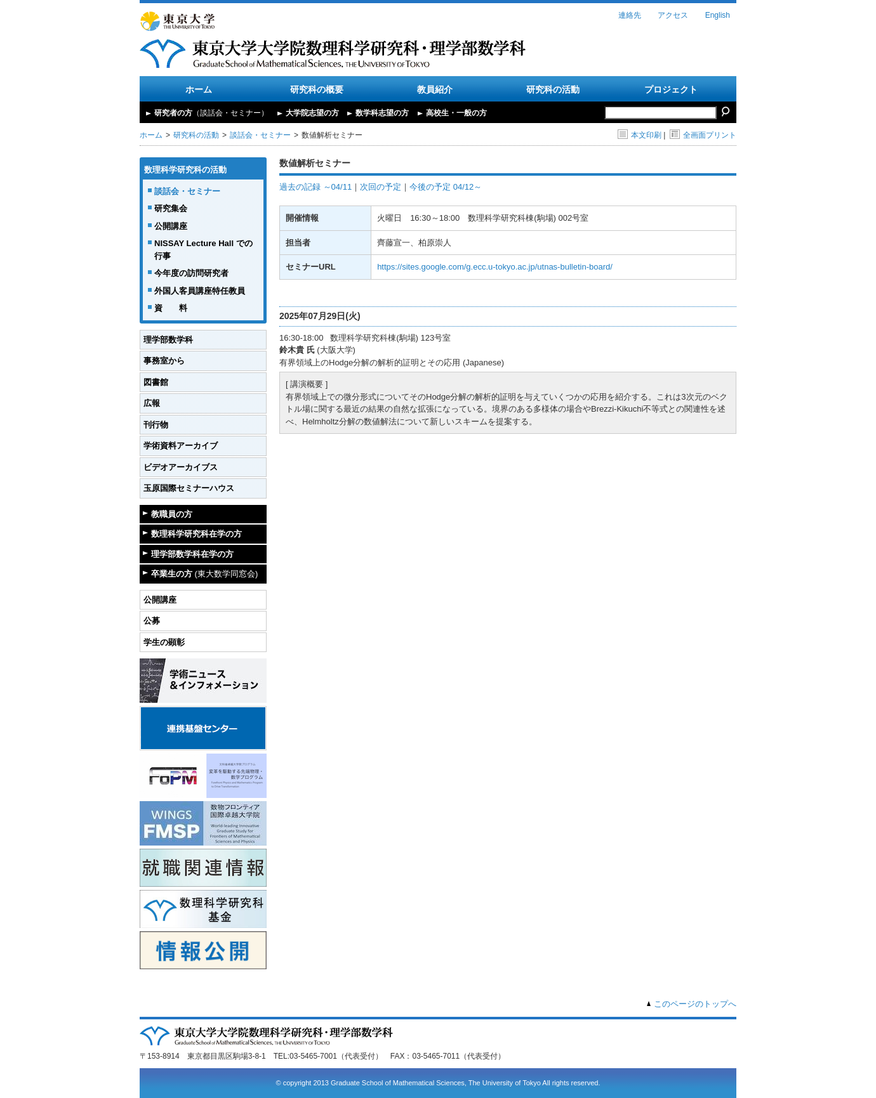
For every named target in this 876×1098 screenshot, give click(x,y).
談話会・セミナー (260, 135)
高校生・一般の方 (456, 112)
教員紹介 (435, 89)
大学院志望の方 (312, 112)
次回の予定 (380, 187)
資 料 (170, 308)
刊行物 (155, 424)
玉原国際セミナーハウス (188, 488)
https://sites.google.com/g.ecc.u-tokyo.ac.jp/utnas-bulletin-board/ (495, 266)
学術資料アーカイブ (180, 445)
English (717, 15)
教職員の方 (171, 514)
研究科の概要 (316, 89)
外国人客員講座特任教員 (199, 291)
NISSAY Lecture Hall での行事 (203, 250)
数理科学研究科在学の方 (196, 534)
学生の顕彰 (164, 642)
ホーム (198, 89)
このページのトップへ (695, 1004)
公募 (151, 620)
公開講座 (170, 226)
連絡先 (629, 15)
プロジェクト (671, 89)
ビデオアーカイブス (180, 467)
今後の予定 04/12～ (445, 187)
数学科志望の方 (382, 112)
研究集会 (170, 208)
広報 (151, 403)
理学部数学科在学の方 (192, 554)
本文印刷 (639, 135)
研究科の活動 (553, 89)
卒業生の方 (204, 573)
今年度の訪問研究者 (191, 273)
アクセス (673, 15)
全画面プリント (703, 135)
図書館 (155, 382)
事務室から (164, 360)
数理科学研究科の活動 (185, 169)
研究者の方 (211, 112)
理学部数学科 (168, 339)
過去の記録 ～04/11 (315, 187)
